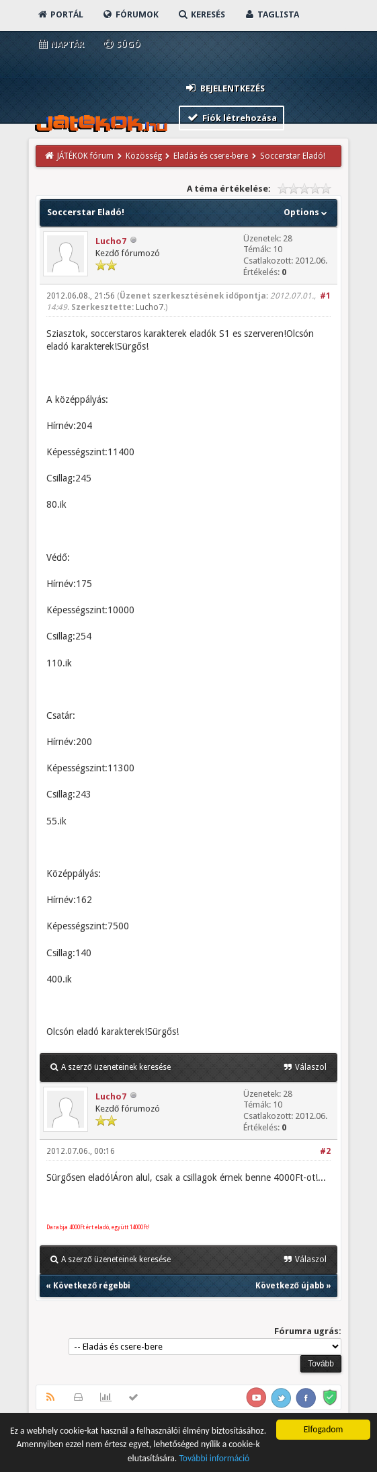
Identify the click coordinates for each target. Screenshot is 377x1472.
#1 (325, 296)
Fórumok (130, 14)
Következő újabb (289, 1285)
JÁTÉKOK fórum (85, 156)
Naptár (60, 44)
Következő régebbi (91, 1285)
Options (307, 212)
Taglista (271, 14)
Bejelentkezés (224, 87)
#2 (325, 1151)
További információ (214, 1459)
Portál (59, 14)
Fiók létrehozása (231, 117)
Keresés (201, 14)
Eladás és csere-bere (210, 156)
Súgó (121, 44)
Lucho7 (110, 241)
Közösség (144, 156)
